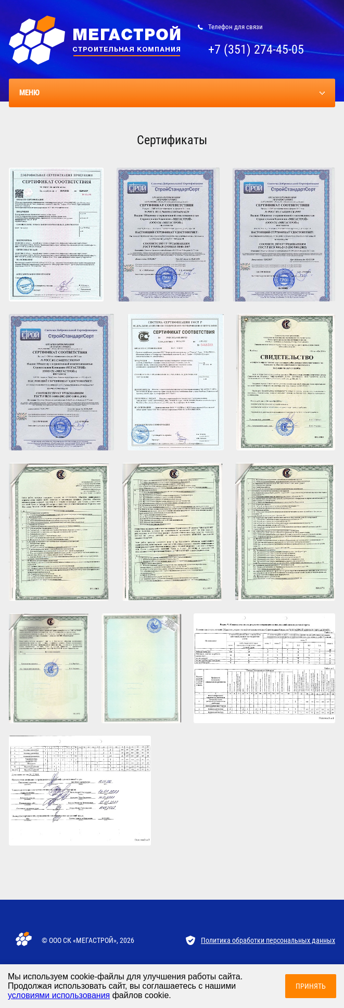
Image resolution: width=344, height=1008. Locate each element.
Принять (311, 986)
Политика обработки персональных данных (268, 940)
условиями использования (59, 995)
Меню (29, 92)
